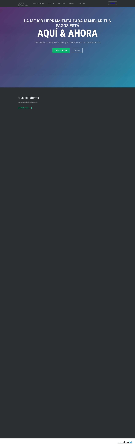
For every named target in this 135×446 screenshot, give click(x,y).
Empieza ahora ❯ (25, 95)
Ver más (77, 50)
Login (113, 3)
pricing (51, 3)
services (61, 3)
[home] (24, 3)
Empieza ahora (61, 50)
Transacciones (38, 3)
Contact (81, 3)
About (71, 3)
